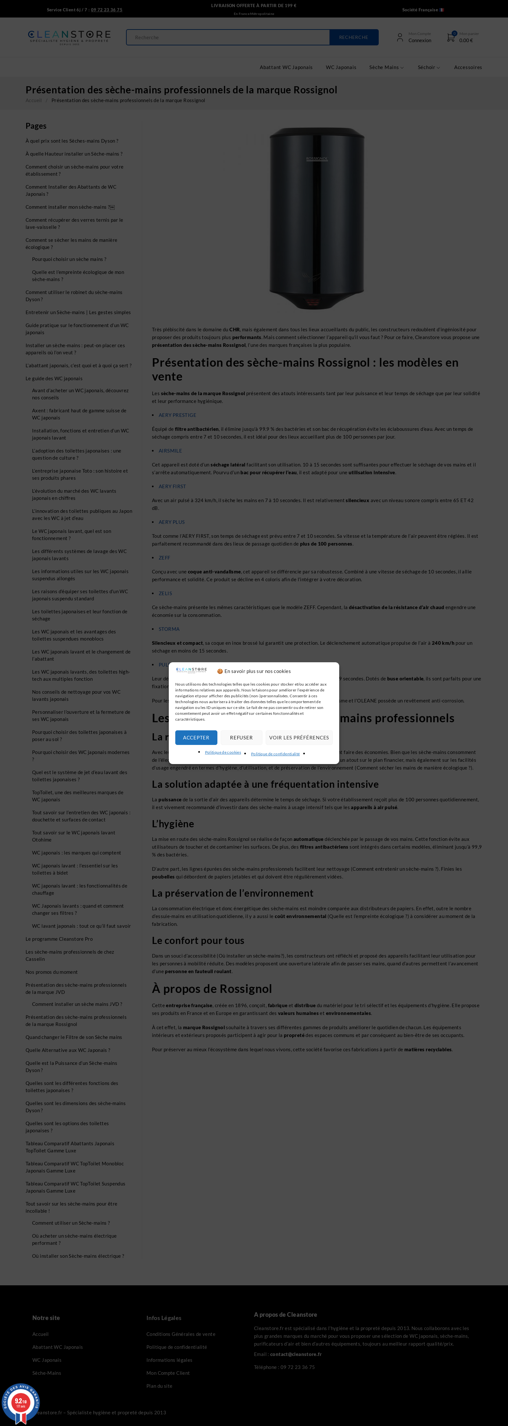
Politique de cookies (223, 752)
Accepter (196, 737)
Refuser (241, 737)
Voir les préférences (299, 737)
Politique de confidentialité (275, 753)
